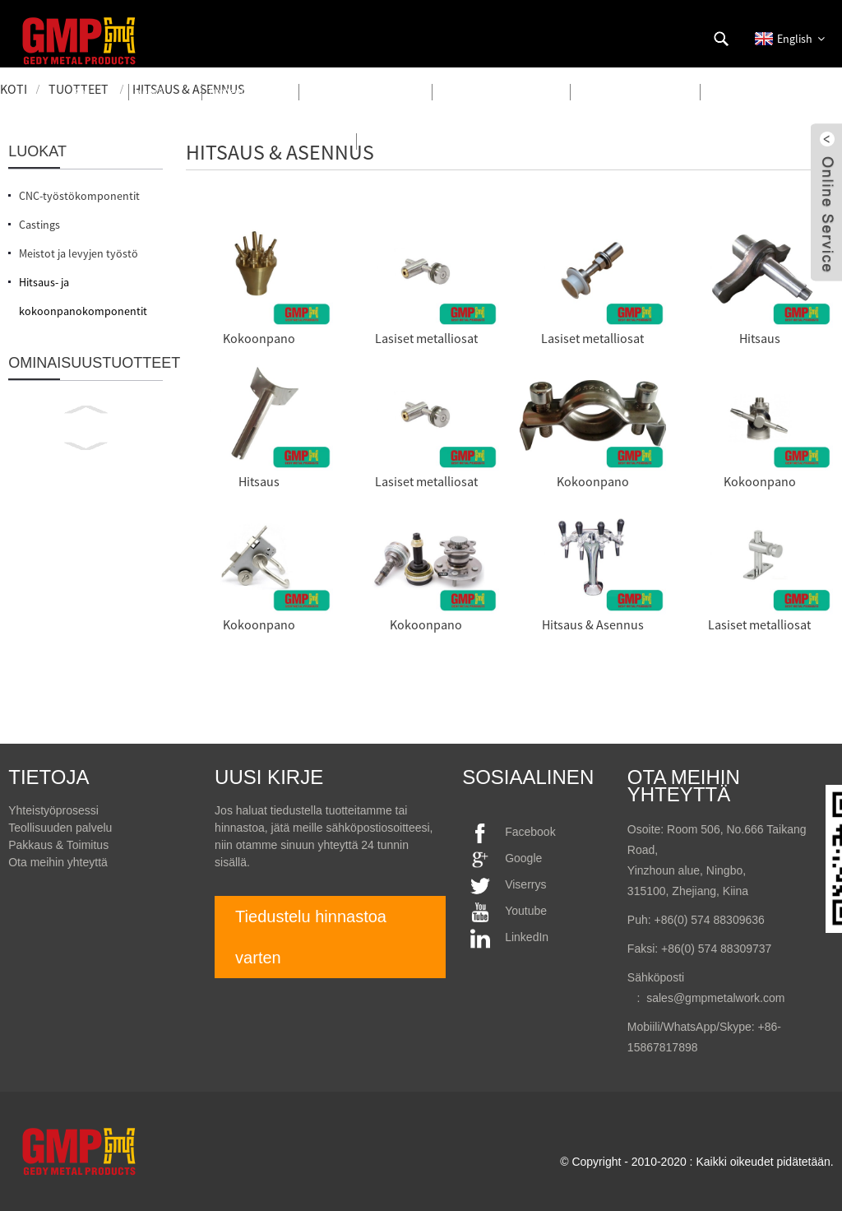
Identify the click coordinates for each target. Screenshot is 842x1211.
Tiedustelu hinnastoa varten (310, 937)
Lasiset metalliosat (426, 338)
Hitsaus (759, 338)
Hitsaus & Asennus (593, 624)
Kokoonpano (259, 338)
